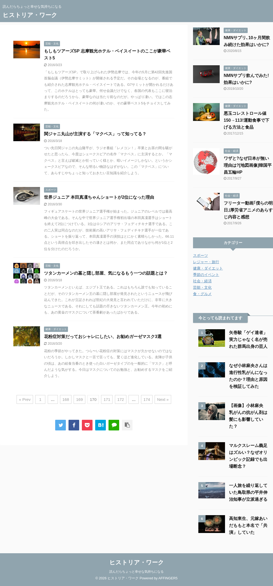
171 (106, 399)
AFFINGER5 (168, 578)
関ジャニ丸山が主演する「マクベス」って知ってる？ (95, 134)
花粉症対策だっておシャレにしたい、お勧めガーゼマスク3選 (103, 336)
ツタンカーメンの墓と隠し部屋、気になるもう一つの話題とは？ (106, 273)
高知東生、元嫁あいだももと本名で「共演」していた (248, 525)
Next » (162, 399)
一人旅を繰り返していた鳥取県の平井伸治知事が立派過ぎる (248, 492)
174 (146, 399)
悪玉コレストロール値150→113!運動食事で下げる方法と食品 (246, 120)
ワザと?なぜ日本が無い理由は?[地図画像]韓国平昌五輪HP (248, 165)
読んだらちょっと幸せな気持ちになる (136, 571)
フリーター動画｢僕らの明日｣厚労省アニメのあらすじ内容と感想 (248, 210)
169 (79, 399)
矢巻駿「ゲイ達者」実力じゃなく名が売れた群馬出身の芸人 (248, 339)
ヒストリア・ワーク (30, 15)
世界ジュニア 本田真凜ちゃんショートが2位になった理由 (99, 197)
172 (120, 399)
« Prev (24, 399)
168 (65, 399)
